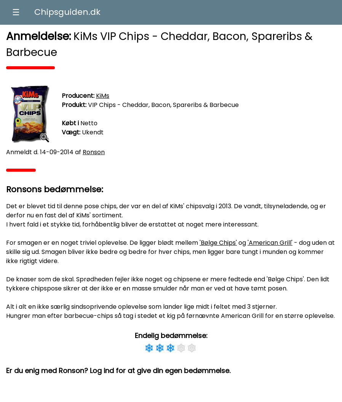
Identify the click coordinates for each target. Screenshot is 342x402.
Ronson (94, 152)
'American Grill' (270, 242)
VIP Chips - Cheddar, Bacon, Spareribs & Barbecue (163, 104)
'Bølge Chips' (218, 242)
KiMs (102, 95)
